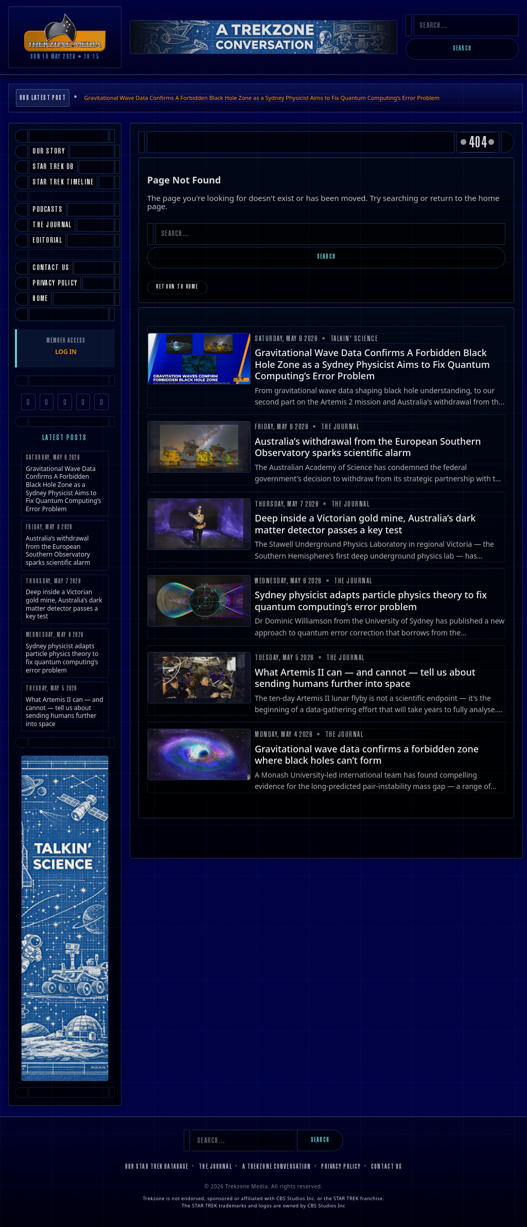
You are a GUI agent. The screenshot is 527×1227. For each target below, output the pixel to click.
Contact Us (386, 1167)
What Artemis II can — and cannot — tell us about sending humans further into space (65, 706)
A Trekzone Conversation (276, 1167)
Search (462, 49)
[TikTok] (65, 402)
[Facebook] (28, 402)
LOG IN (66, 351)
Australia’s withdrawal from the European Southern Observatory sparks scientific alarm (65, 545)
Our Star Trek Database (157, 1167)
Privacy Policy (341, 1167)
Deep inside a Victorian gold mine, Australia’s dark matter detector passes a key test (65, 599)
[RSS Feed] (101, 402)
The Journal (215, 1167)
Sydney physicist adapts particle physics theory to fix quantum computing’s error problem (65, 653)
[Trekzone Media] (65, 32)
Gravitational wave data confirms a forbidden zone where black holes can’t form (367, 755)
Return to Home (177, 287)
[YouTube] (83, 402)
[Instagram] (47, 402)
